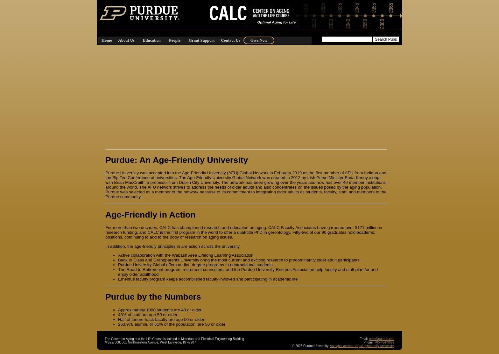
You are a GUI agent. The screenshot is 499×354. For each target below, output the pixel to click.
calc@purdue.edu (381, 339)
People (174, 40)
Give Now (258, 40)
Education (152, 40)
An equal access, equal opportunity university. (362, 346)
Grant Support (201, 40)
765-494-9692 (384, 342)
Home (107, 40)
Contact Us (230, 40)
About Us (126, 40)
